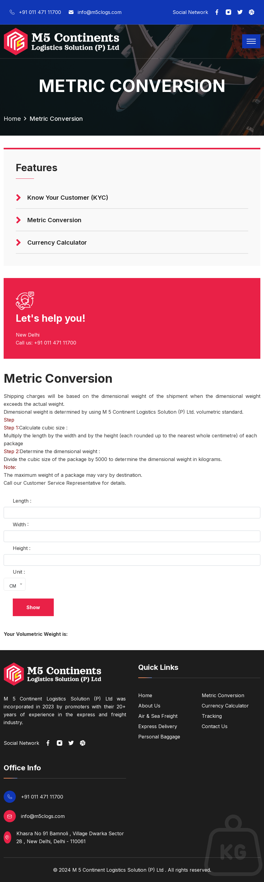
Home (145, 695)
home (12, 118)
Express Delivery (157, 726)
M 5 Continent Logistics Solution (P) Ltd (117, 870)
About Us (149, 706)
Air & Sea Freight (157, 716)
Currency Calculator (225, 706)
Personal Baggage (159, 737)
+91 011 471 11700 (35, 12)
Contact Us (215, 726)
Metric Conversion (223, 695)
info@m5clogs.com (95, 12)
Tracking (212, 716)
